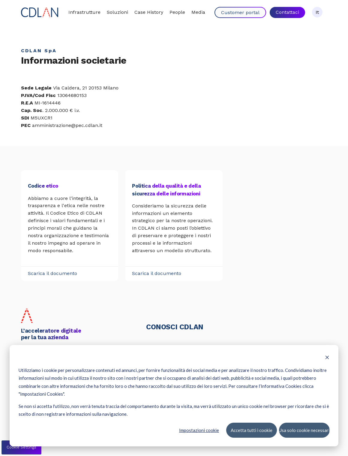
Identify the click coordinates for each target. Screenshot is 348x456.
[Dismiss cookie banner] (327, 358)
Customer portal (240, 12)
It (317, 12)
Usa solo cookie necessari (304, 430)
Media (198, 12)
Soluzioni (117, 12)
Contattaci (287, 12)
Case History (148, 12)
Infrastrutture (84, 12)
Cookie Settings (21, 447)
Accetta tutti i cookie (251, 430)
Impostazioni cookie (199, 430)
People (177, 12)
